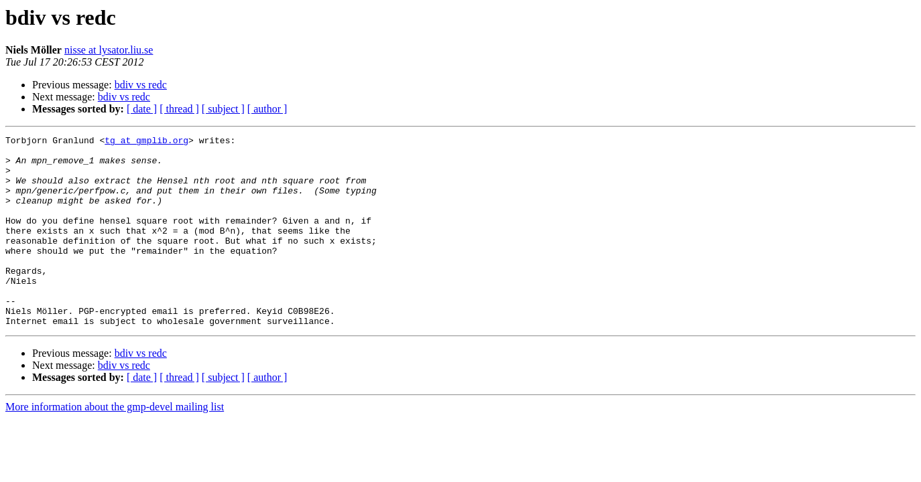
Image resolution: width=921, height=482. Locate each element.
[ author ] (267, 108)
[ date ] (142, 108)
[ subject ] (223, 108)
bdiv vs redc (141, 84)
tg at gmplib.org (146, 142)
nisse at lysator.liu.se (108, 50)
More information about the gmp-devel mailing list (114, 445)
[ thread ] (179, 108)
